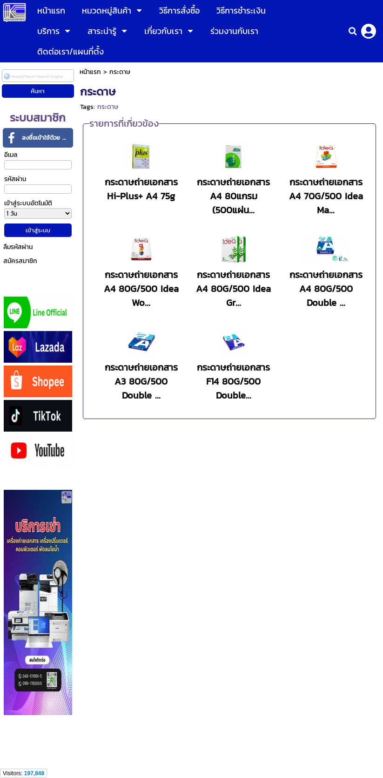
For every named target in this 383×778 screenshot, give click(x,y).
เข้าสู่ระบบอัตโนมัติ (28, 203)
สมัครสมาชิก (20, 261)
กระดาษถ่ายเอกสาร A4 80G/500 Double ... (326, 289)
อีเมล (10, 155)
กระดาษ (107, 107)
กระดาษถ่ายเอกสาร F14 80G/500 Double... (233, 381)
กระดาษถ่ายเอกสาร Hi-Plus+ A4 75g (141, 189)
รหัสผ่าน (15, 179)
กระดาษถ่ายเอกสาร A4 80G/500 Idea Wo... (141, 289)
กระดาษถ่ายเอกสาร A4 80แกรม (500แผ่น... (233, 196)
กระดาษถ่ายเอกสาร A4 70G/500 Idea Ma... (326, 196)
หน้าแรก (90, 72)
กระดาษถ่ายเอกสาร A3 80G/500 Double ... (141, 381)
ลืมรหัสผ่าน (18, 247)
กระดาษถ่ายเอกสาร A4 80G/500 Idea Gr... (233, 289)
